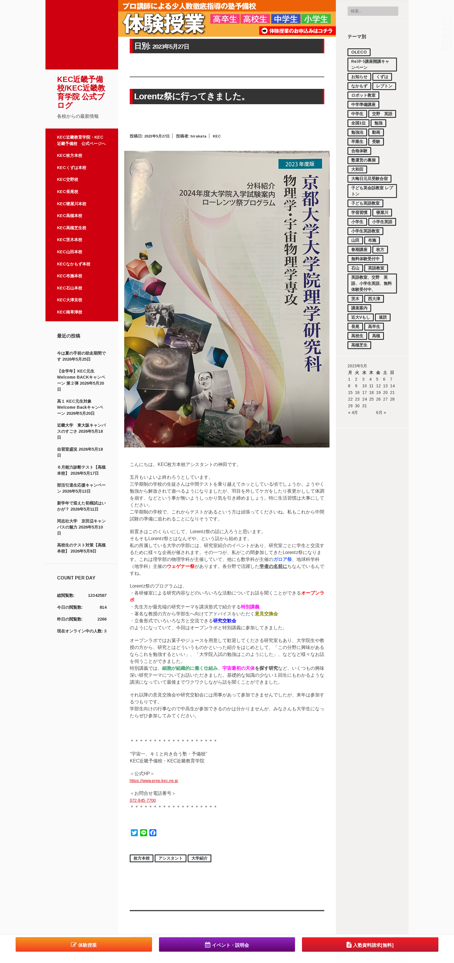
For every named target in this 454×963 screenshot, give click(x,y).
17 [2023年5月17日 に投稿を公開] (364, 392)
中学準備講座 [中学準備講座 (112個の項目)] (363, 104)
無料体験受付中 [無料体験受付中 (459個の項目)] (365, 258)
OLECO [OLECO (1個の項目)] (359, 52)
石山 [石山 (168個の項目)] (355, 268)
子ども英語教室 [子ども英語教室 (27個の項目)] (365, 203)
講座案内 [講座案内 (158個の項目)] (359, 308)
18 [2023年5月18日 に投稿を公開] (371, 392)
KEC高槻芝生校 (71, 227)
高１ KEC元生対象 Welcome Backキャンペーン (80, 407)
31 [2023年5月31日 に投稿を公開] (364, 405)
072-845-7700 (144, 799)
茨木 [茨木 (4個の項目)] (355, 298)
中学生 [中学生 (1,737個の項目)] (357, 113)
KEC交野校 (67, 179)
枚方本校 (141, 857)
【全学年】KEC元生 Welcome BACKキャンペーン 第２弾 (81, 377)
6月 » (381, 412)
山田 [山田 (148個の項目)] (355, 240)
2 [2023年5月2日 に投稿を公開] (356, 379)
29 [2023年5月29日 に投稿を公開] (350, 405)
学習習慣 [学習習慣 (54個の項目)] (359, 212)
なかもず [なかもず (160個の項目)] (359, 86)
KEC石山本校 (69, 288)
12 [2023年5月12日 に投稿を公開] (378, 386)
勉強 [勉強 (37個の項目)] (378, 123)
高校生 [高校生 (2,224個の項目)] (357, 335)
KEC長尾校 (67, 191)
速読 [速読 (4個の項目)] (383, 317)
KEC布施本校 (69, 276)
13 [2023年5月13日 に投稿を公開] (385, 386)
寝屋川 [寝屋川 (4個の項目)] (382, 212)
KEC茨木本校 (69, 239)
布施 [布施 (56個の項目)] (372, 240)
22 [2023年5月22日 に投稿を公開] (350, 399)
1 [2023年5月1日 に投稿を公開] (349, 379)
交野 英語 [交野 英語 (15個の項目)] (382, 113)
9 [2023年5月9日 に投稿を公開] (356, 386)
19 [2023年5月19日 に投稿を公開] (378, 392)
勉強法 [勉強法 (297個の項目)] (357, 132)
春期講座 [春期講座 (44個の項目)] (359, 249)
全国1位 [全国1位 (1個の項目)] (358, 123)
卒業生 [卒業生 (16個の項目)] (357, 141)
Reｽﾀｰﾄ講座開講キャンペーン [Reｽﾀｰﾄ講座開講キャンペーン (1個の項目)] (370, 64)
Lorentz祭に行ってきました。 (184, 96)
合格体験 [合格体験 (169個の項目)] (359, 150)
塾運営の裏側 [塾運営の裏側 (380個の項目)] (363, 160)
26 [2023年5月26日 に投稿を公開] (378, 399)
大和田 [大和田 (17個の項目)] (357, 169)
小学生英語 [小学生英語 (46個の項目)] (382, 221)
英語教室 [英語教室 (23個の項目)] (376, 268)
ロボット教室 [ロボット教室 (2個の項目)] (363, 95)
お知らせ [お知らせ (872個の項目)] (359, 76)
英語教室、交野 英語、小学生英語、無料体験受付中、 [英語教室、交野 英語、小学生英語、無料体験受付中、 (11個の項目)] (371, 283)
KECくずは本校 (71, 167)
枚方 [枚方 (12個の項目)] (380, 249)
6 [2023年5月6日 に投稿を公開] (384, 379)
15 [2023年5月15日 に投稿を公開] (350, 392)
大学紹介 (199, 857)
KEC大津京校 (69, 300)
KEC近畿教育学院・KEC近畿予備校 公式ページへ (81, 140)
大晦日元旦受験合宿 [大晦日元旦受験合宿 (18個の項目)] (369, 178)
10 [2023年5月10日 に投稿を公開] (364, 386)
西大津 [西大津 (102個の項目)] (374, 298)
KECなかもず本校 (73, 264)
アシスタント (170, 857)
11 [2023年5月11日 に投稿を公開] (371, 386)
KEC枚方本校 (69, 155)
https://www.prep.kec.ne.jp (157, 779)
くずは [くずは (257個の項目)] (382, 76)
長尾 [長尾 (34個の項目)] (355, 326)
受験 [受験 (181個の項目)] (376, 141)
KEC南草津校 (69, 312)
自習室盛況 (67, 449)
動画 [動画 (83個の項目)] (376, 132)
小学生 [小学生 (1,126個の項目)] (357, 221)
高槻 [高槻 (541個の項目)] (376, 335)
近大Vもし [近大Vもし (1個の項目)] (360, 317)
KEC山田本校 (69, 252)
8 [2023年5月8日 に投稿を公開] (349, 386)
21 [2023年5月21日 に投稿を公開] (392, 392)
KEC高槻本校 (69, 215)
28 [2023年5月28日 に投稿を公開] (392, 399)
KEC (220, 135)
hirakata (201, 135)
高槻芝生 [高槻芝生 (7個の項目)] (359, 345)
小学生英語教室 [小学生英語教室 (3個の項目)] (365, 231)
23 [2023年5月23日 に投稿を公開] (357, 399)
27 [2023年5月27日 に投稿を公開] (385, 399)
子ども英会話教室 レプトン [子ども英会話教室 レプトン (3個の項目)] (372, 191)
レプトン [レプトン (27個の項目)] (384, 86)
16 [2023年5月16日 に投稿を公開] (357, 392)
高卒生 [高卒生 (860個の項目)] (374, 326)
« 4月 (353, 412)
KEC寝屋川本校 (71, 203)
